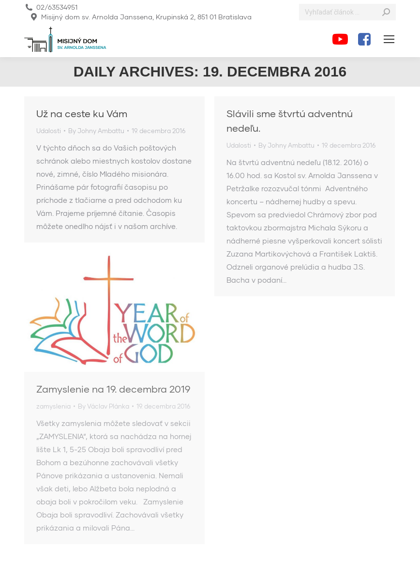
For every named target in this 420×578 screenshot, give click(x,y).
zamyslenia (53, 406)
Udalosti (48, 131)
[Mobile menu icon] (389, 39)
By (96, 131)
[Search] (347, 12)
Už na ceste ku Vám (81, 113)
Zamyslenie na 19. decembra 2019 (113, 389)
